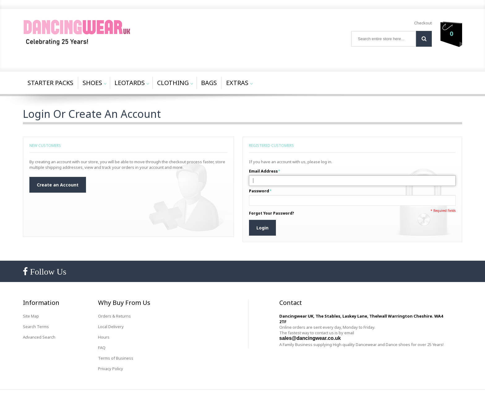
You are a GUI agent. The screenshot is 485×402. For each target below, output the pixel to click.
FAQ (101, 347)
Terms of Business (115, 358)
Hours (103, 337)
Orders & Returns (114, 316)
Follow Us (47, 271)
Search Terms (36, 326)
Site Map (31, 316)
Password (259, 191)
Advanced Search (39, 337)
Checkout (423, 23)
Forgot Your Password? (271, 213)
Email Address (263, 171)
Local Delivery (111, 326)
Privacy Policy (110, 368)
